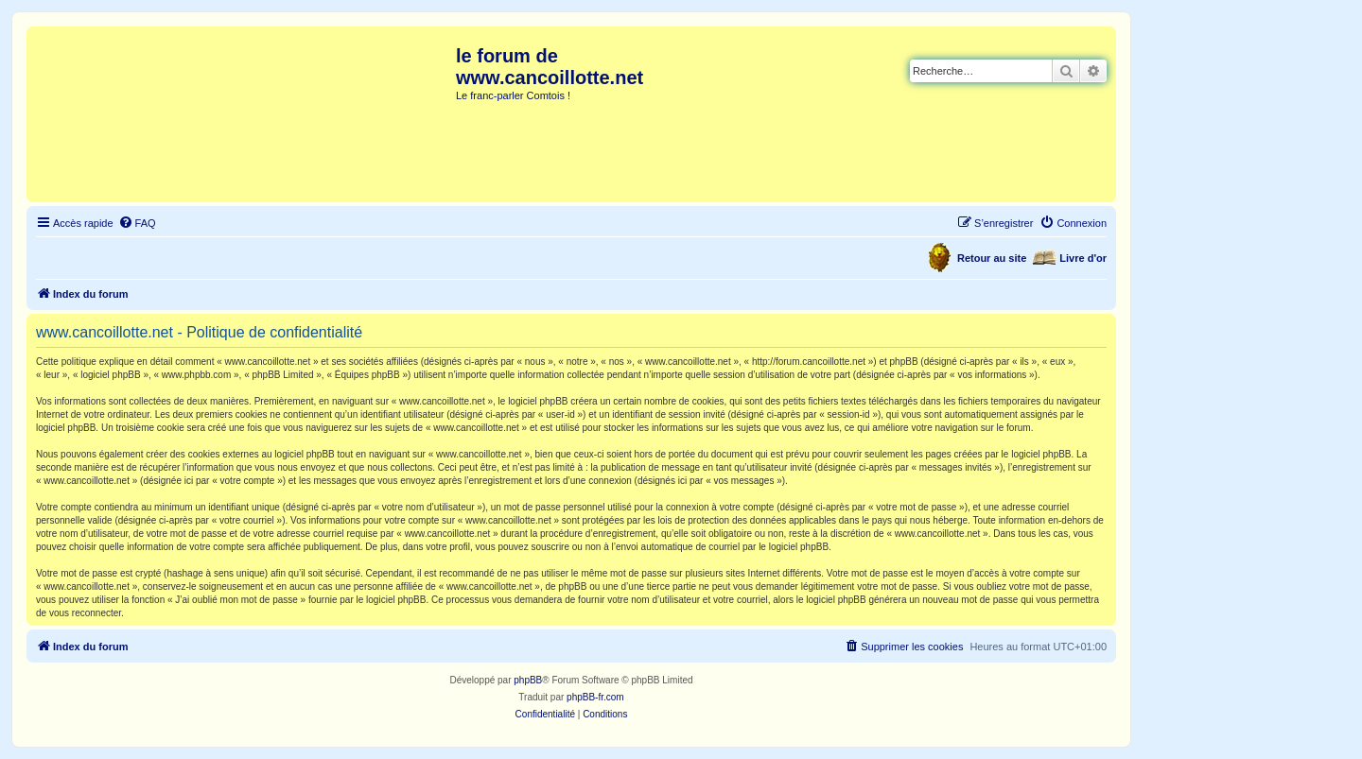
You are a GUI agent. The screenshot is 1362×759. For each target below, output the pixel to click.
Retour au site (991, 258)
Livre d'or (1083, 258)
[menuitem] (137, 223)
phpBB (528, 680)
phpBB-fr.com (595, 697)
